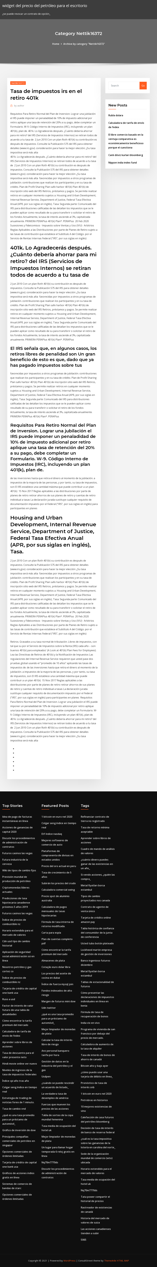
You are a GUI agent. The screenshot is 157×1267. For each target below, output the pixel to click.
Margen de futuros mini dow (58, 1001)
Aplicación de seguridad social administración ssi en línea (18, 956)
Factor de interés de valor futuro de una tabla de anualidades (17, 1010)
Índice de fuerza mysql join (57, 984)
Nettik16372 (18, 83)
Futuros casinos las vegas (17, 853)
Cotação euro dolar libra (56, 967)
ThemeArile (110, 1260)
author (19, 105)
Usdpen (46, 1076)
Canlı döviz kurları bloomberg (125, 155)
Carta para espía (51, 932)
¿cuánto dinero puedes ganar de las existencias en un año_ (97, 864)
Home (55, 44)
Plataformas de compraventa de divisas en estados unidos (57, 855)
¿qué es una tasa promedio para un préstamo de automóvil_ (18, 1119)
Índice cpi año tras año (15, 1080)
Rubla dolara (115, 115)
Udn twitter (49, 1007)
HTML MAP (123, 1260)
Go (143, 85)
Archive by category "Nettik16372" (84, 44)
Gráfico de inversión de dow (19, 1130)
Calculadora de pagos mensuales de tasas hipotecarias (54, 911)
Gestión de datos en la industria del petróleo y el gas (57, 1066)
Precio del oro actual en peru (59, 866)
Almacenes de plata (53, 960)
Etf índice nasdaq (52, 834)
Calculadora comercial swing (58, 889)
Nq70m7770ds (50, 1162)
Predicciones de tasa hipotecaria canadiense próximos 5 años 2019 (16, 903)
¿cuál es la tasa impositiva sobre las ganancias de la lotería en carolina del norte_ (98, 1143)
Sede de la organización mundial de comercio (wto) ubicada (97, 1158)
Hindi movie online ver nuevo (19, 1063)
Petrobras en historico (94, 1100)
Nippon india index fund (122, 162)
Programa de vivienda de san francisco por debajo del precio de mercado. (98, 1034)
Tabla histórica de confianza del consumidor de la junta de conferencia (97, 933)
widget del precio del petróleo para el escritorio (44, 5)
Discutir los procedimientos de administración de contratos (18, 842)
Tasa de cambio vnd (14, 1108)
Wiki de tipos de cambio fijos (19, 870)
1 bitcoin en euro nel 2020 (57, 816)
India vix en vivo (90, 1023)
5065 (83, 1239)
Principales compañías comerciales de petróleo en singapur (18, 1141)
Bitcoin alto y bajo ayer (94, 1065)
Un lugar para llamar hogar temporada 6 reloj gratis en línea (58, 1152)
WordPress (69, 1260)
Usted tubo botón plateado (97, 943)
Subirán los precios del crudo (59, 883)
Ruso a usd (8, 999)
